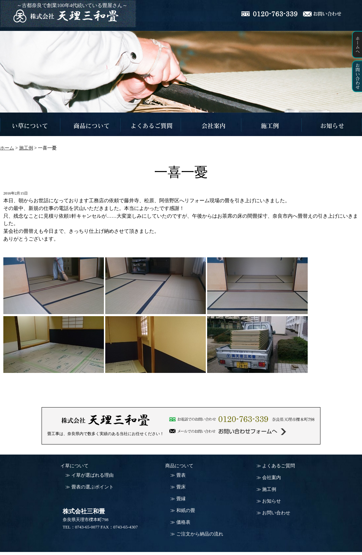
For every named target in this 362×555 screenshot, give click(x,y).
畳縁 (181, 498)
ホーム (7, 148)
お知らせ (271, 501)
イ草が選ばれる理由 (92, 475)
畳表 (181, 475)
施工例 (269, 489)
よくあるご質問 (278, 465)
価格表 (183, 522)
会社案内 (271, 477)
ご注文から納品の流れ (199, 534)
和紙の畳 (185, 510)
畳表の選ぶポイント (92, 486)
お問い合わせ (276, 512)
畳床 (181, 486)
